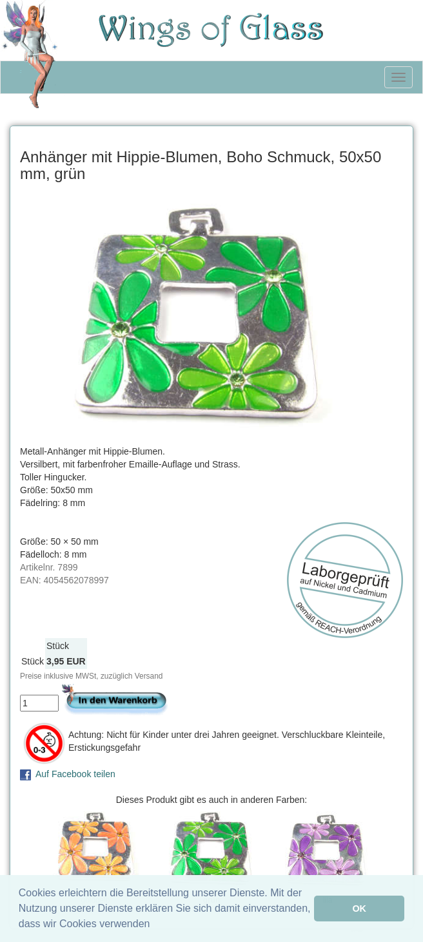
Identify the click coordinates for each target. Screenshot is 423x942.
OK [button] (359, 908)
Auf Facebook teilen (75, 774)
